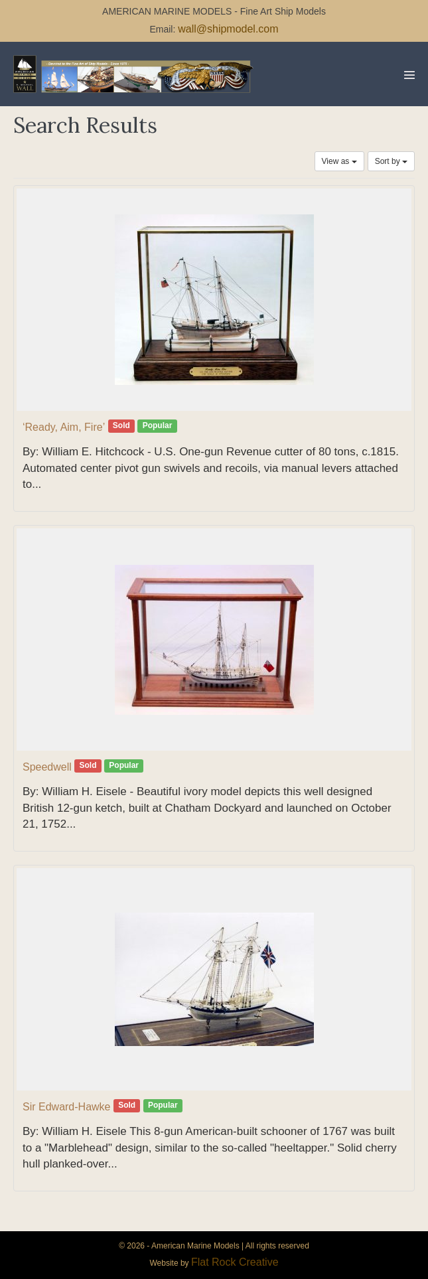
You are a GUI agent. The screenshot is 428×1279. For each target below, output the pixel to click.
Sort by (391, 161)
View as (339, 161)
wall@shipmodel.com (228, 29)
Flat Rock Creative (235, 1262)
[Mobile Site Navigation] (409, 75)
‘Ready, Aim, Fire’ (64, 427)
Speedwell (47, 767)
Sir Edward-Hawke (66, 1106)
